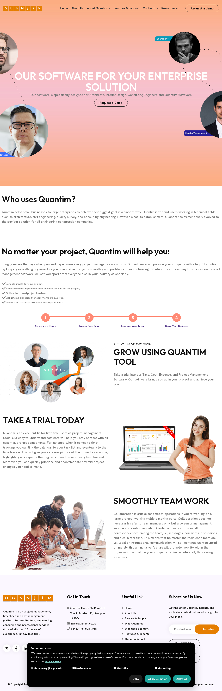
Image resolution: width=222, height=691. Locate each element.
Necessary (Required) (46, 668)
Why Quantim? (134, 623)
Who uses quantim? (137, 629)
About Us (77, 8)
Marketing (163, 668)
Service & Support (136, 618)
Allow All (181, 679)
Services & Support (126, 8)
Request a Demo (111, 103)
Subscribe (207, 629)
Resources (168, 8)
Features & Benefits (137, 634)
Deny (136, 679)
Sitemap (209, 684)
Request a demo (202, 8)
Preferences (82, 668)
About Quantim (97, 8)
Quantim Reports (135, 639)
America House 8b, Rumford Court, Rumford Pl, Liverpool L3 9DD (87, 613)
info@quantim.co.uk (83, 623)
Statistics (121, 668)
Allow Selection (157, 679)
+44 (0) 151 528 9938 (84, 629)
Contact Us (150, 8)
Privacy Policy (53, 661)
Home (64, 8)
